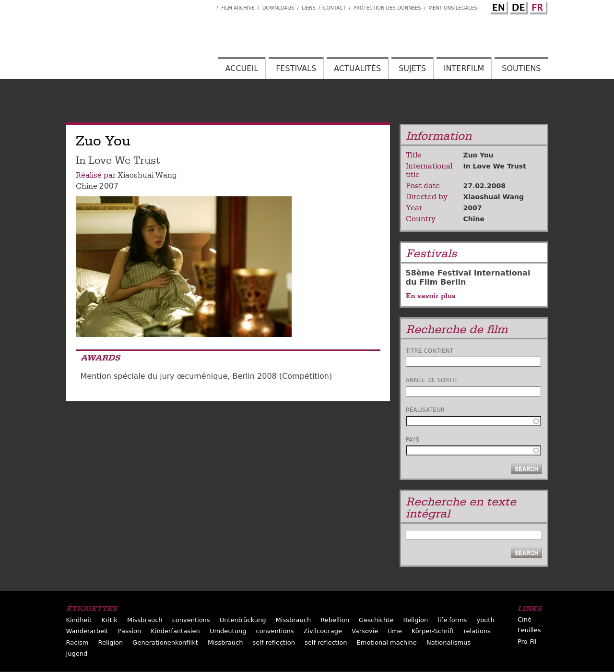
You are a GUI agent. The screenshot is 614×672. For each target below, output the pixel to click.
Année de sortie (432, 380)
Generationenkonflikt (165, 642)
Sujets (412, 68)
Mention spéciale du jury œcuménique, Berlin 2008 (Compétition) (206, 376)
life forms (452, 620)
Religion (415, 620)
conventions (191, 620)
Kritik (109, 620)
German (517, 6)
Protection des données (387, 8)
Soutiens (521, 68)
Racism (77, 642)
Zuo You (478, 155)
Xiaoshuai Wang (147, 175)
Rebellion (334, 620)
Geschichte (376, 620)
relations (477, 631)
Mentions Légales (452, 8)
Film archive (238, 8)
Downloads (278, 8)
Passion (130, 631)
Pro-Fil (527, 641)
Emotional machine (387, 642)
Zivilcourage (323, 631)
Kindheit (79, 620)
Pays (413, 439)
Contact (334, 8)
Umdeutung (228, 631)
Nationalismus (448, 642)
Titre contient (430, 351)
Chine (86, 186)
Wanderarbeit (87, 631)
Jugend (77, 653)
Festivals (296, 68)
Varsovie (365, 631)
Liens (309, 8)
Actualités (357, 68)
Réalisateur (425, 410)
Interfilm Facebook (209, 5)
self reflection (274, 642)
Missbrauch (145, 620)
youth (485, 620)
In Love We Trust (494, 166)
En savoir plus (431, 295)
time (394, 631)
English (498, 6)
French (537, 6)
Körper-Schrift (433, 631)
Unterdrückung (243, 620)
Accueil (241, 68)
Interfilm (464, 68)
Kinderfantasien (175, 631)
